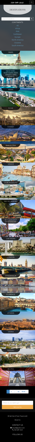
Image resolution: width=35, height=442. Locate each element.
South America (17, 45)
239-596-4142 (17, 2)
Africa (17, 28)
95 (18, 391)
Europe (17, 37)
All (18, 26)
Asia (17, 31)
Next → (24, 391)
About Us (17, 420)
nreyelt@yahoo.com (18, 428)
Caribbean (17, 34)
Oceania (17, 43)
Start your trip (17, 407)
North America (17, 40)
